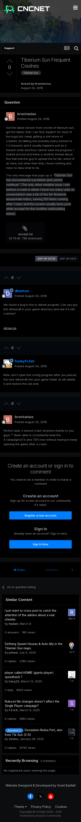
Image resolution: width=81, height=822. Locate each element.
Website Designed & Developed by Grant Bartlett (41, 785)
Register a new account (40, 515)
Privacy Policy (41, 806)
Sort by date (68, 258)
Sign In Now (40, 544)
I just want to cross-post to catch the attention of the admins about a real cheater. (30, 615)
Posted (33, 119)
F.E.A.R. (13, 710)
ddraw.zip (9, 328)
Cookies (61, 806)
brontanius (43, 83)
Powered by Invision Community (40, 815)
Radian (13, 623)
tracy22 (14, 681)
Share (19, 570)
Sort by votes (46, 258)
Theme (20, 806)
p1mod (13, 652)
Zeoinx (13, 739)
